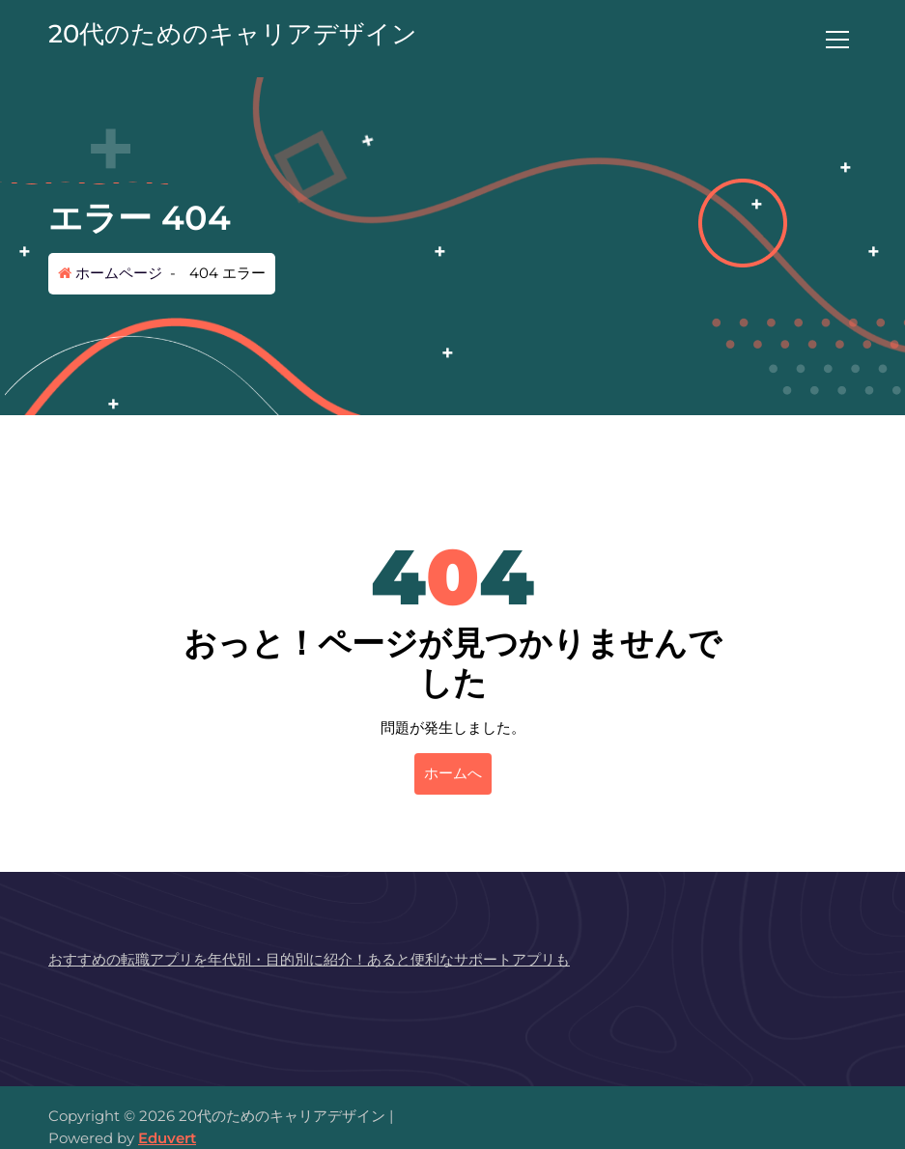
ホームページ (110, 273)
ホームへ (453, 773)
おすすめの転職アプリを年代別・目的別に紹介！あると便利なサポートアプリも (309, 959)
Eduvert (167, 1138)
